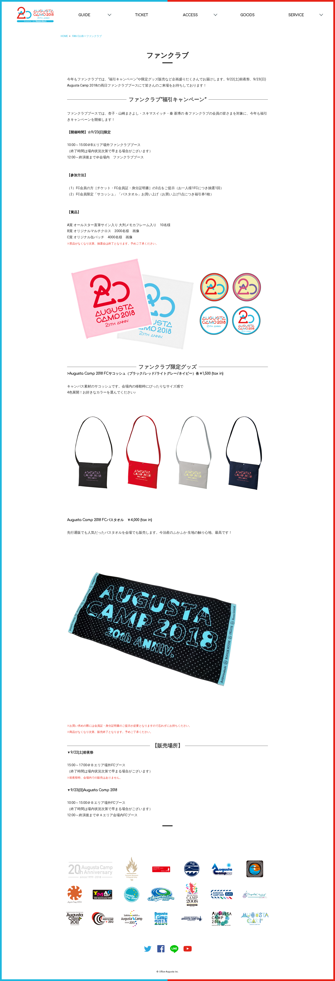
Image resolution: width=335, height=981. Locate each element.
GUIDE (84, 15)
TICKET (141, 15)
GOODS (247, 15)
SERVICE (296, 15)
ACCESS (190, 15)
